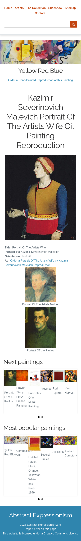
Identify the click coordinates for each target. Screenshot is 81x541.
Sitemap (70, 8)
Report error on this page (40, 529)
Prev (9, 391)
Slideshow (55, 8)
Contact (40, 13)
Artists (19, 8)
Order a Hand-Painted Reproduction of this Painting (40, 80)
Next (72, 391)
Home (8, 8)
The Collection (36, 8)
